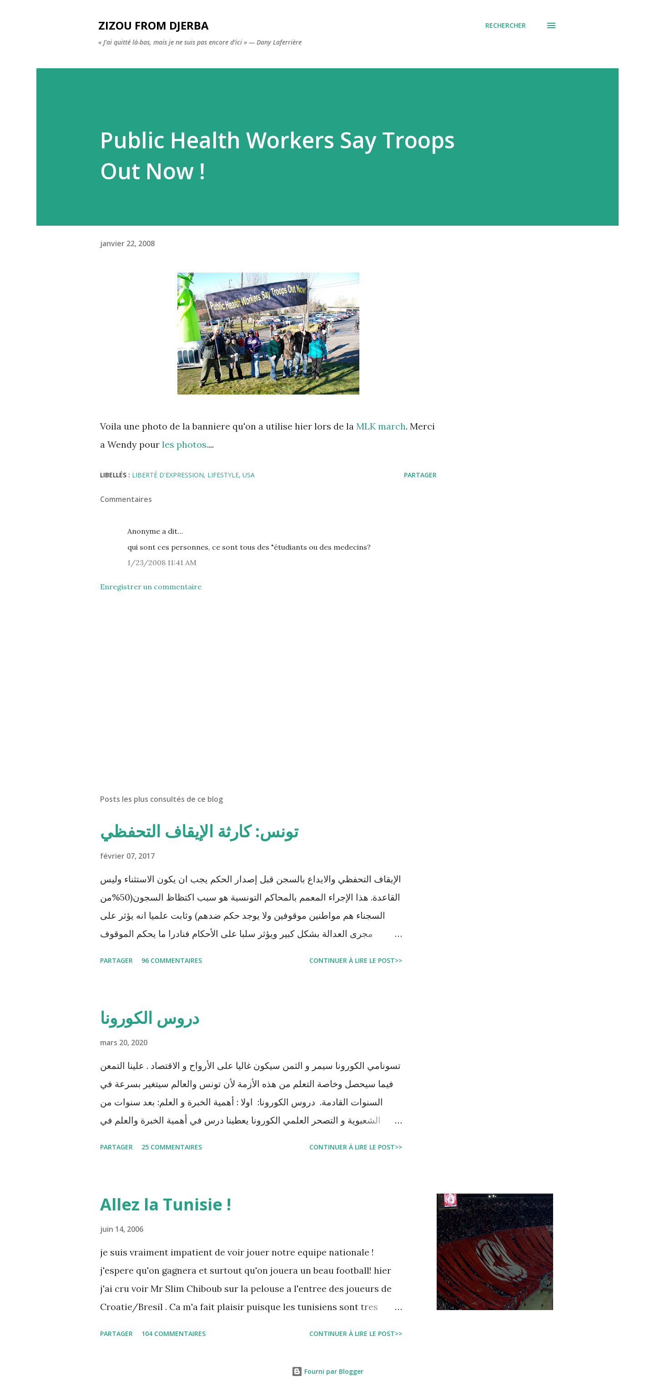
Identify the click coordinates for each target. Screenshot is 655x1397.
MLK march (381, 426)
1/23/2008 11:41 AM (161, 562)
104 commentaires (173, 1333)
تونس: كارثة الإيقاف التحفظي (199, 831)
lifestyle (223, 475)
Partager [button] (420, 475)
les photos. (185, 444)
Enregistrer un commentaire (151, 586)
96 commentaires (171, 960)
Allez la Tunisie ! (165, 1204)
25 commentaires (171, 1147)
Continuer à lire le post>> (355, 960)
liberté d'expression (168, 475)
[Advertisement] (254, 680)
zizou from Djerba (153, 25)
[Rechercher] (505, 25)
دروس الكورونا (149, 1018)
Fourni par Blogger (327, 1371)
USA (248, 475)
